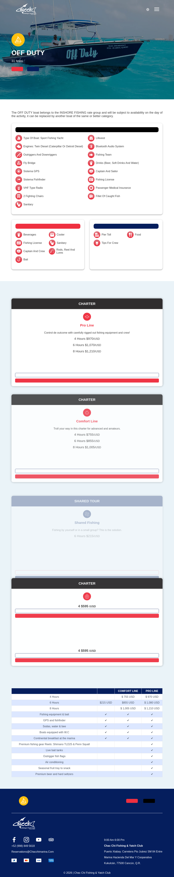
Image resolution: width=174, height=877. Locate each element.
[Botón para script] (87, 395)
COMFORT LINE (128, 691)
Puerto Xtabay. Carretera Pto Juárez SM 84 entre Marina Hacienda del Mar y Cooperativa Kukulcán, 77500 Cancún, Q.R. (133, 857)
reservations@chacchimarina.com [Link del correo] (32, 851)
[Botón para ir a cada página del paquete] (87, 389)
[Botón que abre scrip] (17, 69)
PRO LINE (152, 691)
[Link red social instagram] (26, 840)
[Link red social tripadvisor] (51, 840)
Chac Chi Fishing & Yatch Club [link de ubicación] (123, 845)
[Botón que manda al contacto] (33, 69)
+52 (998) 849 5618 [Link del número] (23, 845)
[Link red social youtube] (38, 840)
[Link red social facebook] (14, 840)
